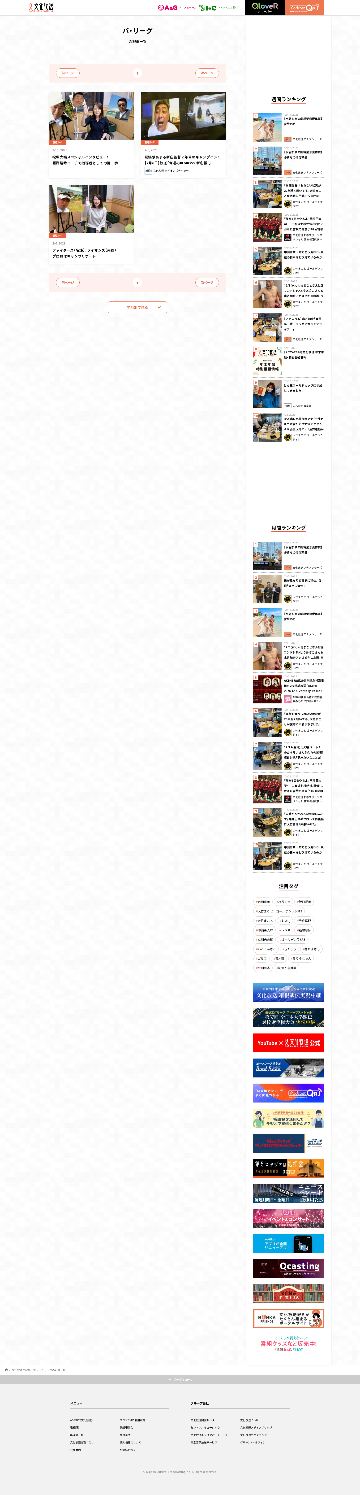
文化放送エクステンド (254, 1435)
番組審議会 (127, 1427)
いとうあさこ (267, 949)
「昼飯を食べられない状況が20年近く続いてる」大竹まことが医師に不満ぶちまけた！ (302, 190)
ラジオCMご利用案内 (133, 1420)
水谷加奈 (284, 901)
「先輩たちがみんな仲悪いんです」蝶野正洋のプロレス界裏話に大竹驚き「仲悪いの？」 (304, 819)
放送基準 (125, 1435)
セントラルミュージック (207, 1427)
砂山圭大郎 (265, 930)
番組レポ (59, 142)
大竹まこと (265, 920)
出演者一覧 (77, 1435)
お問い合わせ (128, 1450)
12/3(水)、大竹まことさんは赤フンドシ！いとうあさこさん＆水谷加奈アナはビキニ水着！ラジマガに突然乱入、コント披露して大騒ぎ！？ (304, 295)
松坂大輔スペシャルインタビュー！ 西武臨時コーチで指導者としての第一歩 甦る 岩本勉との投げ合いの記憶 (89, 162)
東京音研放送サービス (205, 1442)
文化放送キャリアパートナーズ (211, 1435)
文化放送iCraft (250, 1420)
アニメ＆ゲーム (172, 8)
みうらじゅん (302, 958)
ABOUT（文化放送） (82, 1420)
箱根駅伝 (305, 930)
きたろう (290, 949)
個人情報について (131, 1442)
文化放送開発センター (205, 1420)
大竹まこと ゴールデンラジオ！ (280, 911)
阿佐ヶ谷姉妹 (287, 968)
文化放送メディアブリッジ (257, 1427)
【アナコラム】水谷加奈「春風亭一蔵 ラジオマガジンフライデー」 (303, 324)
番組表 (74, 1427)
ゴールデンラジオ (293, 939)
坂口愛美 (305, 901)
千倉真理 (305, 920)
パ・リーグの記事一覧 (53, 1370)
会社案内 (76, 1450)
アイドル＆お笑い (216, 7)
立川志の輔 (265, 939)
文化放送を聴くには (83, 1442)
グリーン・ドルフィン (254, 1442)
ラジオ (286, 930)
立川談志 (264, 968)
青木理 (279, 958)
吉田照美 (264, 901)
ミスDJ (285, 920)
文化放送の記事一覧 (24, 1370)
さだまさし (312, 949)
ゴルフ (262, 958)
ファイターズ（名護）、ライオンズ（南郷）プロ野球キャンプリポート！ (88, 252)
